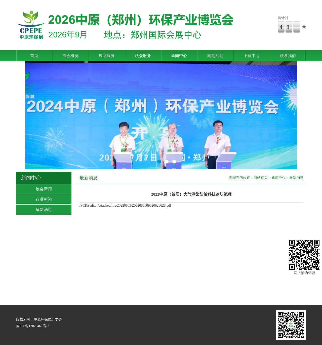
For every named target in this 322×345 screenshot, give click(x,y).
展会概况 (70, 55)
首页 (34, 55)
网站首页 (261, 178)
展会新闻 (44, 189)
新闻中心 (179, 55)
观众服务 (143, 55)
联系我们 (288, 55)
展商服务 (107, 55)
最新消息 (44, 209)
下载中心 (252, 55)
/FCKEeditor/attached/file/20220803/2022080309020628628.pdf (125, 205)
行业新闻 (44, 199)
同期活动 (215, 55)
